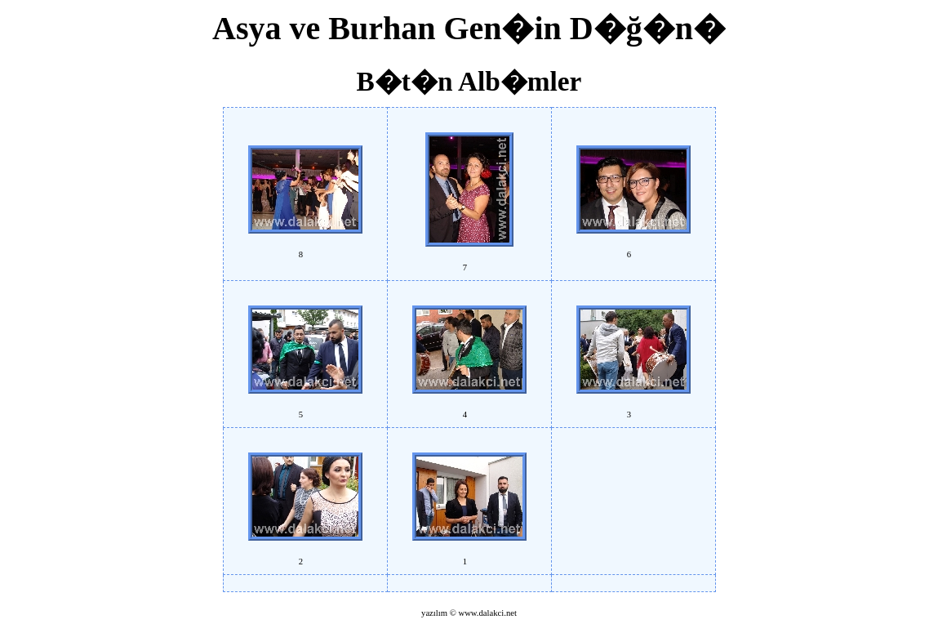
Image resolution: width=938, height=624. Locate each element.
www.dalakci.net (487, 612)
